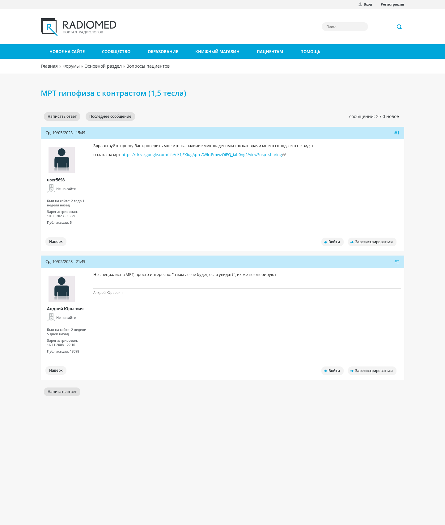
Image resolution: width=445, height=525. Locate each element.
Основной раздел (103, 66)
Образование (163, 51)
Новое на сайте (67, 51)
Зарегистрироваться (374, 241)
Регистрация (392, 4)
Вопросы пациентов (148, 66)
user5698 (56, 180)
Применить (399, 27)
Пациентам (270, 51)
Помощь (310, 51)
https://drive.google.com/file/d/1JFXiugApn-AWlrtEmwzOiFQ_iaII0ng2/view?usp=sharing (201, 154)
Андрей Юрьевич (65, 308)
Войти (334, 241)
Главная (49, 66)
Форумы (71, 66)
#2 (397, 262)
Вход (368, 4)
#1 (397, 133)
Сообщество (116, 51)
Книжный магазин (217, 51)
